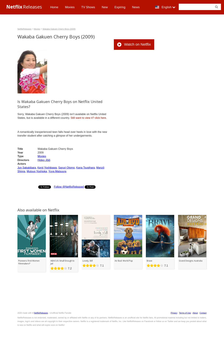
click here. (89, 117)
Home (54, 7)
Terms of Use (185, 313)
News (136, 7)
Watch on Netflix (134, 44)
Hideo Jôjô (44, 160)
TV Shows (88, 7)
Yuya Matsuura (57, 171)
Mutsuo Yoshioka (37, 171)
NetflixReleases (24, 29)
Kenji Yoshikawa (47, 167)
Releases (24, 7)
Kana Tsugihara (85, 167)
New (105, 7)
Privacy (174, 313)
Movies (70, 7)
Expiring (120, 7)
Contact (203, 313)
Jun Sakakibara (26, 167)
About (195, 313)
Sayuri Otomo (66, 167)
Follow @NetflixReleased (69, 186)
